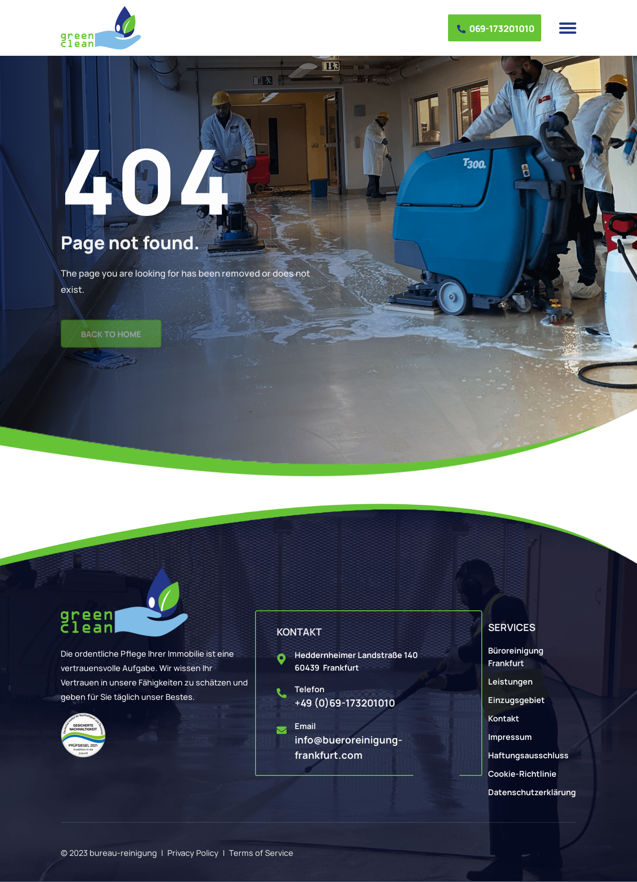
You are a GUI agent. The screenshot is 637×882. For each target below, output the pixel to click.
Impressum (510, 736)
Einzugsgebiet (516, 699)
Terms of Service (261, 852)
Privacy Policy (193, 852)
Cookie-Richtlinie (522, 773)
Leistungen (510, 681)
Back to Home (111, 337)
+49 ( (345, 702)
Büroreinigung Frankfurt (515, 656)
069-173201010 (495, 28)
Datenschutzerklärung (532, 791)
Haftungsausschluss (528, 754)
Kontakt (503, 718)
